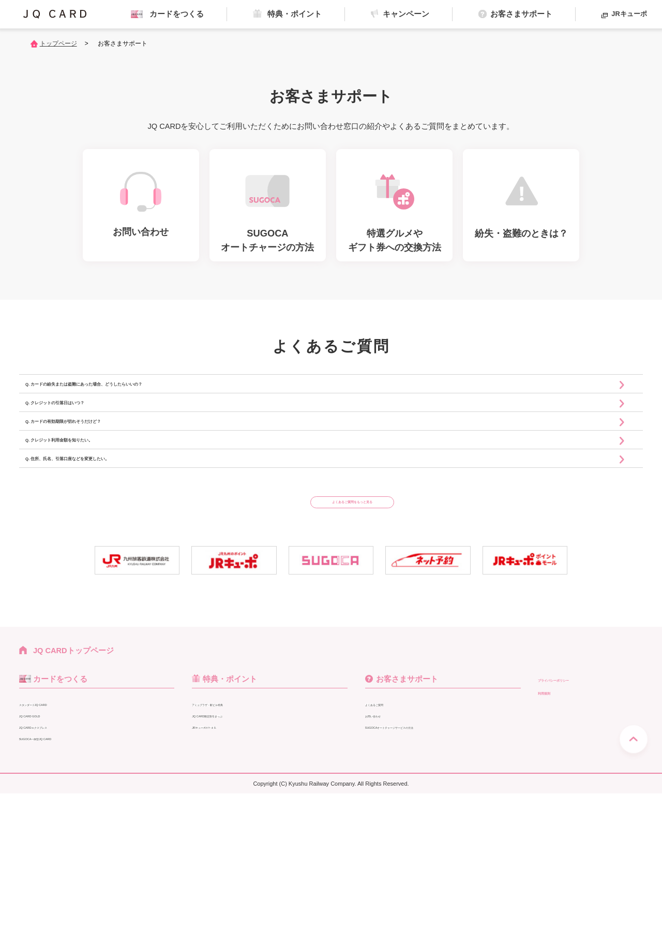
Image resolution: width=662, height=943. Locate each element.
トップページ (58, 43)
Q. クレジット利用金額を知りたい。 (110, 526)
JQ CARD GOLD (44, 854)
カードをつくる (60, 818)
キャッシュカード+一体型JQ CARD (72, 888)
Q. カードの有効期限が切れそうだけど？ (119, 483)
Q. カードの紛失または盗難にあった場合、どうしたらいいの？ (166, 397)
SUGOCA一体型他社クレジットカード (77, 899)
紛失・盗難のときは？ (398, 888)
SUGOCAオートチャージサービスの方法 (426, 865)
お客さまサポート (407, 818)
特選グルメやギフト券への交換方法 (419, 876)
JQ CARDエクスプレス (53, 865)
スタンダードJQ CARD (53, 843)
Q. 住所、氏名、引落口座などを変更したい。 (128, 570)
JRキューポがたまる (223, 865)
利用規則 (553, 831)
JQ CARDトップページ (73, 790)
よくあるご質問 (388, 843)
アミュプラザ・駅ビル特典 (232, 843)
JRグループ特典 (216, 876)
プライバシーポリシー (576, 818)
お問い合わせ (385, 854)
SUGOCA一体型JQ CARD (58, 876)
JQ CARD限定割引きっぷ (230, 854)
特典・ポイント (234, 818)
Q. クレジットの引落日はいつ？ (101, 440)
